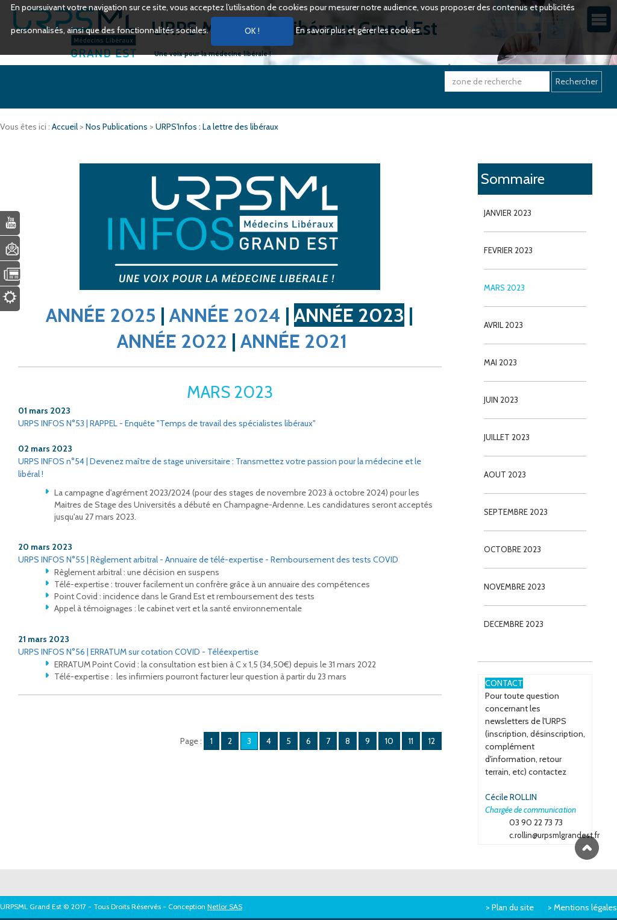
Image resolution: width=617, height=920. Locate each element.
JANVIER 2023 (507, 213)
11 (411, 741)
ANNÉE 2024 (225, 315)
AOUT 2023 (505, 474)
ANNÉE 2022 (172, 341)
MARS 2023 (504, 287)
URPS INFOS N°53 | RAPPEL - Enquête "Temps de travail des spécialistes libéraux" (167, 423)
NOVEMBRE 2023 (514, 586)
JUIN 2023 (501, 400)
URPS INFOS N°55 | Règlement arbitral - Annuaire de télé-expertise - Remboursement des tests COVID (208, 559)
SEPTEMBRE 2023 (516, 512)
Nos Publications (117, 126)
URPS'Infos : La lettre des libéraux (216, 126)
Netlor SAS (224, 906)
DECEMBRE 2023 (513, 624)
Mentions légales (585, 907)
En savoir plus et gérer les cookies (358, 30)
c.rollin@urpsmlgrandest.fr (554, 835)
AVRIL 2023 (503, 325)
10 (389, 741)
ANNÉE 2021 (293, 341)
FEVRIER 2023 (508, 250)
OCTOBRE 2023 (512, 549)
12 (431, 741)
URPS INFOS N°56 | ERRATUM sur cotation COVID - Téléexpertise (138, 651)
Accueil (66, 126)
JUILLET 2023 (507, 437)
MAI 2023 (500, 362)
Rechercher (577, 81)
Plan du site (513, 907)
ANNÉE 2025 (101, 315)
